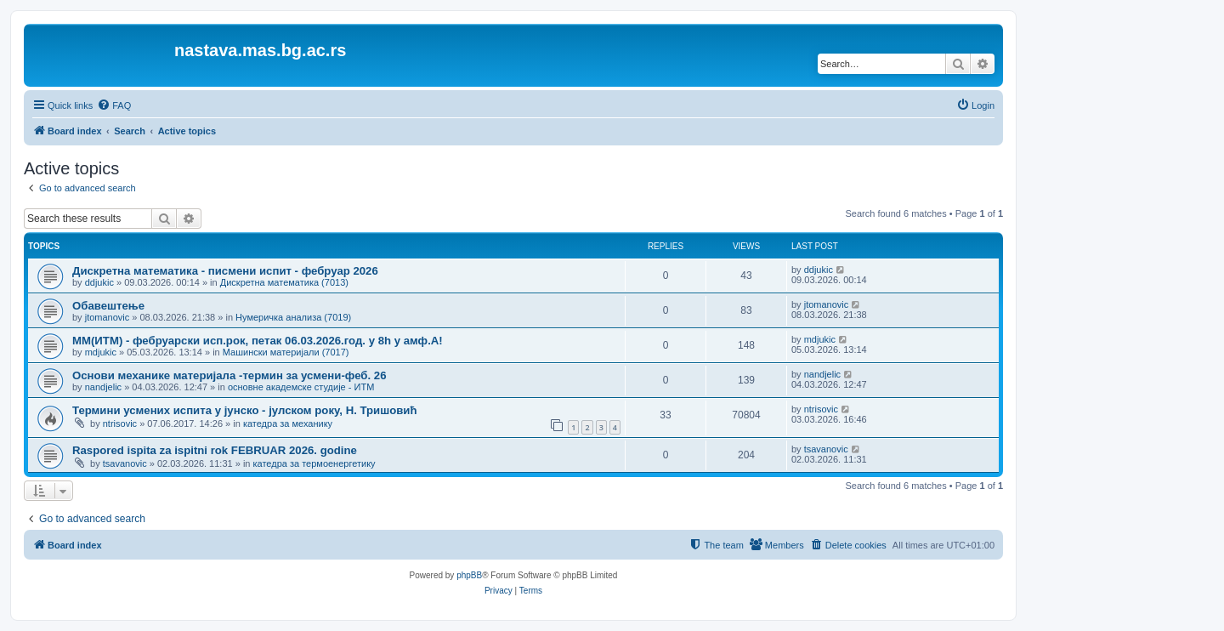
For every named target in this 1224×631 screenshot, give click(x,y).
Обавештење (108, 305)
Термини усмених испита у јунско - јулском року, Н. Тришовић (244, 410)
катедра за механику (287, 423)
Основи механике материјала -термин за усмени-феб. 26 (229, 375)
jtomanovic (107, 317)
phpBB (469, 575)
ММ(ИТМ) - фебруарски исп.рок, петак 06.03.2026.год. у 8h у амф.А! (257, 340)
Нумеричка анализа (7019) (293, 317)
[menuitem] (114, 105)
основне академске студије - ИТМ (301, 387)
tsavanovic (125, 463)
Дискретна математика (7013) (284, 282)
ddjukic (99, 282)
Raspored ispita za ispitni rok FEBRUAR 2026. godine (214, 450)
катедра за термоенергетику (314, 463)
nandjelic (103, 387)
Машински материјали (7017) (286, 352)
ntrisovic (120, 423)
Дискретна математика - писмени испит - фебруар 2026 (225, 270)
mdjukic (100, 352)
